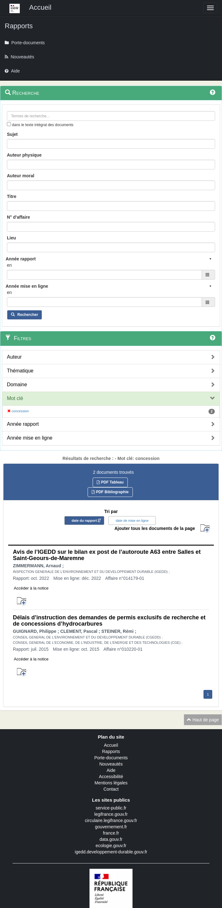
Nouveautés (111, 763)
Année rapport (23, 424)
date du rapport (84, 520)
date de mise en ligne (132, 520)
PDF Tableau (110, 482)
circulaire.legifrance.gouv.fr (111, 820)
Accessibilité (111, 776)
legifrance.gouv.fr (110, 814)
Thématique (20, 370)
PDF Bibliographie (110, 492)
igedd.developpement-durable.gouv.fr (111, 851)
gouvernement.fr (111, 826)
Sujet (12, 134)
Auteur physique (24, 155)
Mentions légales (111, 782)
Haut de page (203, 719)
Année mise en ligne (29, 438)
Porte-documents (111, 757)
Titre (11, 196)
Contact (110, 789)
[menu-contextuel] (9, 124)
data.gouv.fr (111, 839)
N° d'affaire (18, 217)
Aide (110, 770)
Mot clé (15, 398)
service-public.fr (110, 807)
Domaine (17, 384)
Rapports (111, 751)
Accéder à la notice (31, 588)
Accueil (111, 745)
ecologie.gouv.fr (111, 845)
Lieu (11, 237)
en (9, 265)
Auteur (14, 357)
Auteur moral (20, 175)
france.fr (111, 833)
